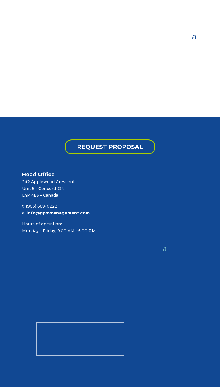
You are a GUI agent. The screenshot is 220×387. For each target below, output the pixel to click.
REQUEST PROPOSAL (110, 146)
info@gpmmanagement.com (58, 213)
